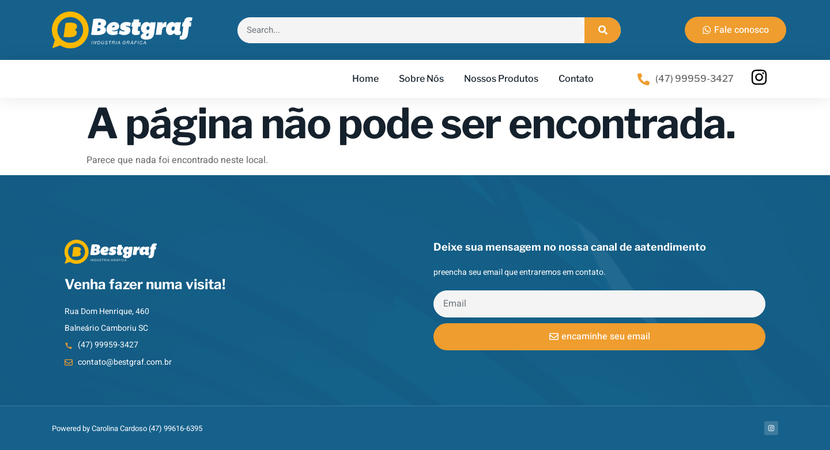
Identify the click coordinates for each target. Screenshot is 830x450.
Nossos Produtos (501, 78)
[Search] (602, 30)
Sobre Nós (421, 78)
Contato (576, 78)
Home (365, 78)
